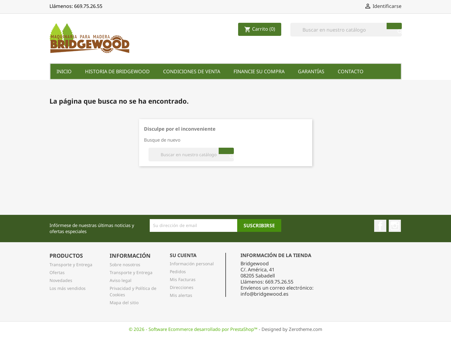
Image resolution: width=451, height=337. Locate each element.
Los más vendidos (68, 288)
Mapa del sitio (124, 302)
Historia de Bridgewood (117, 71)
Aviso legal (121, 280)
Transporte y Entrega (71, 264)
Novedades (61, 280)
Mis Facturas (183, 279)
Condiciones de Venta (191, 71)
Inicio (64, 71)
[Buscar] (346, 29)
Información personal (192, 264)
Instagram (395, 226)
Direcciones (181, 287)
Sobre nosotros (125, 264)
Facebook (380, 226)
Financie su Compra (259, 71)
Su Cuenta (183, 255)
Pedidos (178, 271)
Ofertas (57, 272)
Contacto (351, 71)
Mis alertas (181, 295)
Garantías (311, 71)
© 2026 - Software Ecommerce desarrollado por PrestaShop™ (194, 329)
